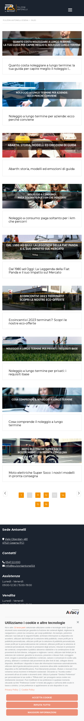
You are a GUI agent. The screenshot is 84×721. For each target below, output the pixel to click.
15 (38, 504)
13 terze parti (19, 628)
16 (46, 504)
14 (63, 495)
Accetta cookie (42, 697)
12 (46, 495)
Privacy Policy (11, 689)
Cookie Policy (28, 689)
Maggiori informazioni (42, 712)
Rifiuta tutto (42, 705)
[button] (78, 622)
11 (38, 495)
